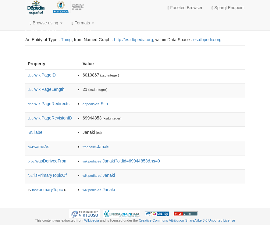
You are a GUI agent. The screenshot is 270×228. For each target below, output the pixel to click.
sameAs (38, 146)
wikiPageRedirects (48, 103)
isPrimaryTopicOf (47, 175)
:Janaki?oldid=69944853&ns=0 (121, 161)
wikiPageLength (46, 89)
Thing (66, 39)
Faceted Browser (185, 7)
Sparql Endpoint (228, 7)
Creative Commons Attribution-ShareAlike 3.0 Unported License (187, 220)
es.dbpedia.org (207, 39)
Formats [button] (83, 23)
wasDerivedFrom (48, 161)
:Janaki (96, 146)
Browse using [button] (46, 23)
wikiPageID (42, 75)
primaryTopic (47, 189)
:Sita (95, 103)
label (35, 132)
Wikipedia (91, 220)
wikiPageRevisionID (50, 118)
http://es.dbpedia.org (133, 39)
